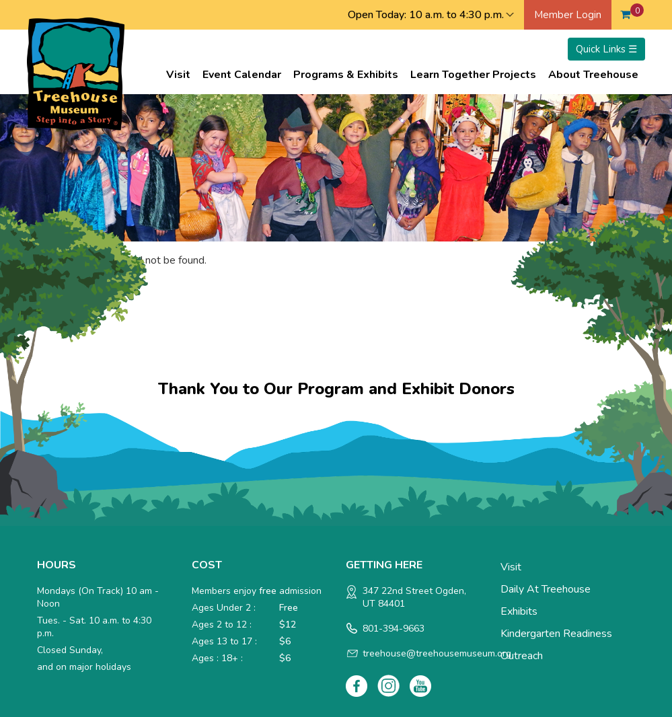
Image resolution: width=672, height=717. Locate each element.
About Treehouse (593, 74)
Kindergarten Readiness (556, 633)
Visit (178, 74)
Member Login (567, 15)
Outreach (521, 655)
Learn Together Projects (473, 74)
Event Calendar (241, 74)
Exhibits (518, 611)
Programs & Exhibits (345, 74)
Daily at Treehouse (545, 589)
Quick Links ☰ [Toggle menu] (606, 49)
